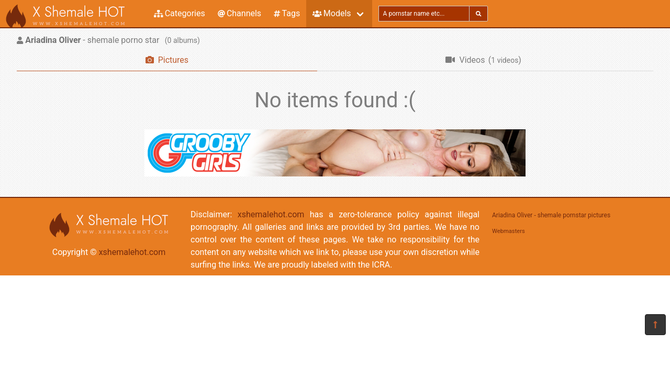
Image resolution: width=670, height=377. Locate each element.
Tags (287, 13)
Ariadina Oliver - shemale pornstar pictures (551, 215)
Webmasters (508, 231)
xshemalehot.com (132, 252)
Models (331, 13)
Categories (179, 13)
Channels (239, 13)
